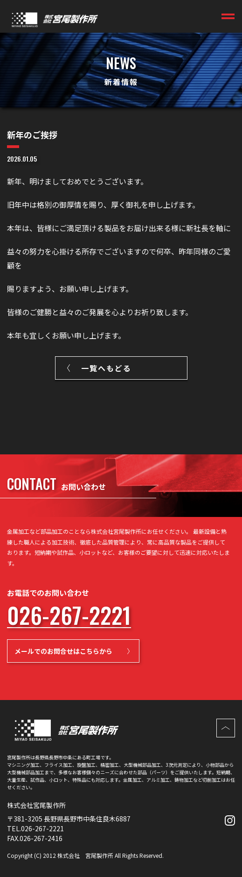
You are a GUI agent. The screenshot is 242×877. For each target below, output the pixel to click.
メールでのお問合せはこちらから (63, 651)
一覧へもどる (106, 368)
